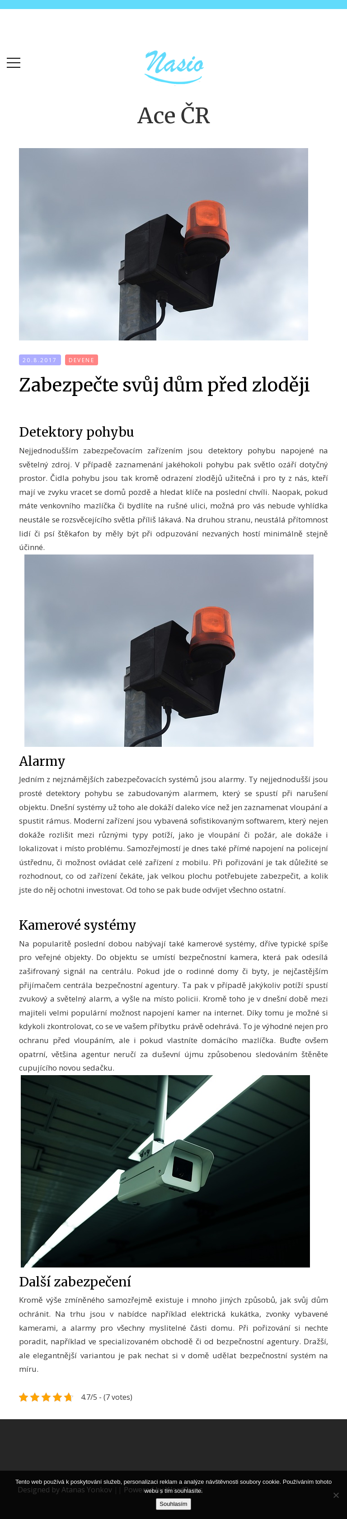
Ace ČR (173, 115)
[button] (13, 61)
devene (81, 360)
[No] (335, 1495)
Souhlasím (173, 1503)
